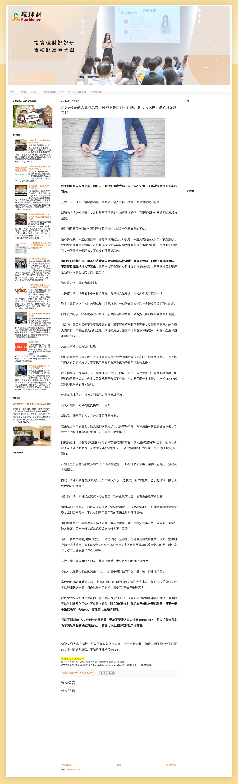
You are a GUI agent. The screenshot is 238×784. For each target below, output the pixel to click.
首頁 (12, 92)
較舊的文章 (171, 765)
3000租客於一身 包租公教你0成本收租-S (39, 167)
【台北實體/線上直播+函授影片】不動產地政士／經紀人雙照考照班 (39, 245)
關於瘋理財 (96, 92)
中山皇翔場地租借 (77, 92)
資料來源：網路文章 (72, 658)
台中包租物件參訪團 (37, 259)
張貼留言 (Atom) (74, 769)
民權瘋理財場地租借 (53, 92)
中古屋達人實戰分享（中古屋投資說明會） (39, 367)
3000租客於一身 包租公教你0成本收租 (32, 404)
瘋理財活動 (33, 342)
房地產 (34, 92)
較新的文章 (67, 765)
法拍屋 (23, 92)
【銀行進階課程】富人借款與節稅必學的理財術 (39, 286)
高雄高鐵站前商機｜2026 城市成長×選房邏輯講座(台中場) (39, 216)
